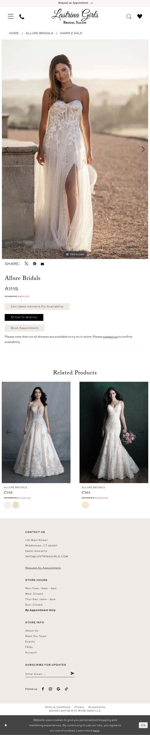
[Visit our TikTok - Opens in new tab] (66, 689)
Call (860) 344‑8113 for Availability (37, 306)
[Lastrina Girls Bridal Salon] (75, 16)
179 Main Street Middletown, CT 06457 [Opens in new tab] (41, 542)
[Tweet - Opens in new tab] (26, 264)
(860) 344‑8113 (36, 551)
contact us (110, 336)
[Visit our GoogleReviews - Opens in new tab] (58, 689)
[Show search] (129, 16)
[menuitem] (10, 16)
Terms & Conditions (58, 707)
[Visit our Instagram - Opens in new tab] (50, 689)
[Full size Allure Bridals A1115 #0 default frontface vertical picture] (75, 149)
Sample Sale (71, 33)
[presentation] (36, 432)
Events (30, 641)
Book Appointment (24, 328)
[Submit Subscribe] (73, 673)
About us (31, 630)
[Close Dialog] (5, 725)
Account (31, 652)
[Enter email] (50, 673)
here (96, 730)
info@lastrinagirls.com (46, 556)
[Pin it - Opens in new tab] (34, 264)
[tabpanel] (75, 149)
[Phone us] (21, 16)
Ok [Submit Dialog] (143, 725)
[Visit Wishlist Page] (139, 16)
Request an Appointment (43, 567)
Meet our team (36, 636)
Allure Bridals (39, 33)
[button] (10, 16)
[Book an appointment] (75, 3)
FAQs (29, 647)
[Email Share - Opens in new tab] (42, 264)
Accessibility (96, 707)
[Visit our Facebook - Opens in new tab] (43, 689)
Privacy (79, 707)
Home (14, 33)
